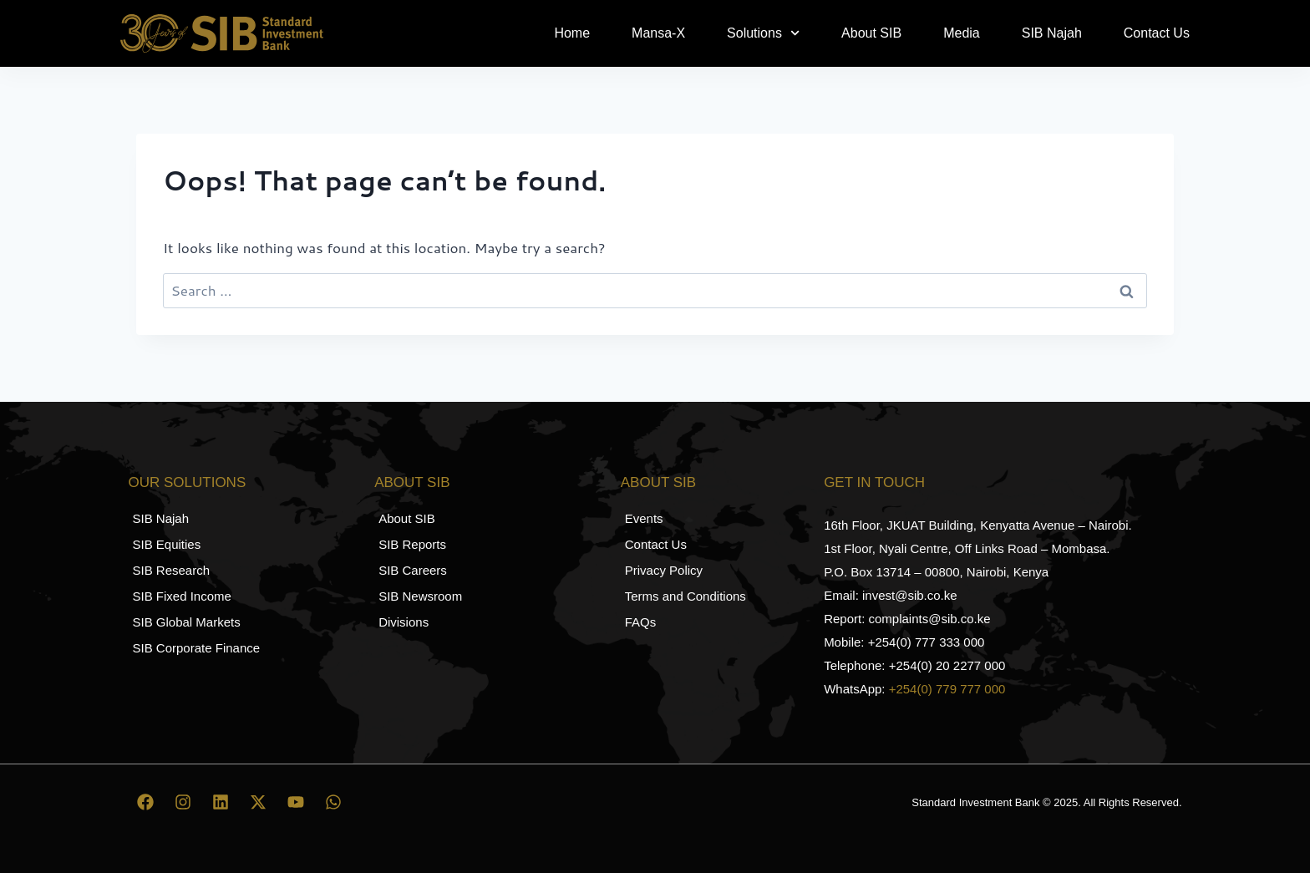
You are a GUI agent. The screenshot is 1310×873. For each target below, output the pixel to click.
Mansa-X (658, 33)
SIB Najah (1052, 33)
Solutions (763, 33)
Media (961, 33)
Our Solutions (187, 482)
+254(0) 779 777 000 (947, 689)
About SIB (871, 33)
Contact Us (1157, 33)
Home (572, 33)
